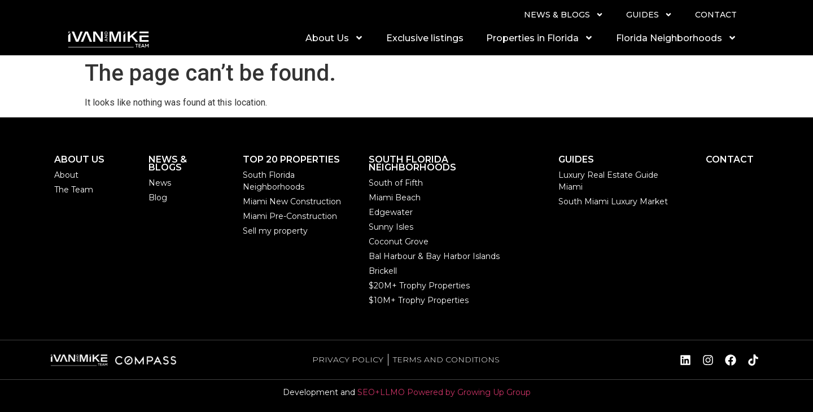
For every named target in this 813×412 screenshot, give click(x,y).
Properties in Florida (539, 38)
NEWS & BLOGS (564, 14)
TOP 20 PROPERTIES (291, 159)
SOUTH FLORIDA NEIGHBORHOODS (412, 163)
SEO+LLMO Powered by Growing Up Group (444, 392)
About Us (334, 38)
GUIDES (649, 14)
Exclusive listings (425, 38)
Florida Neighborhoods (676, 38)
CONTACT (716, 15)
